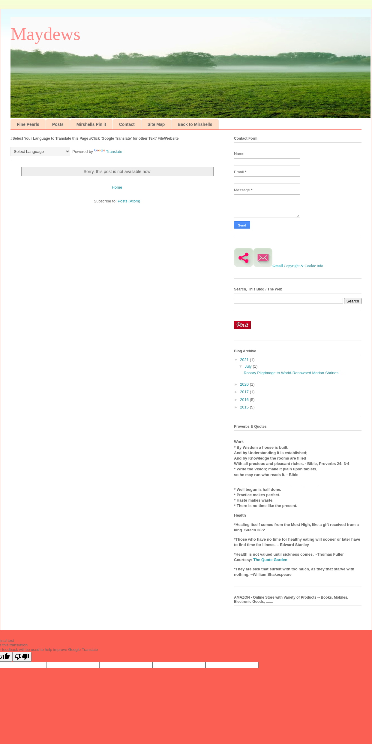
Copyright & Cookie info (303, 265)
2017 (245, 392)
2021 (245, 359)
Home (117, 187)
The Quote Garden (270, 559)
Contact (127, 124)
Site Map (156, 124)
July (249, 366)
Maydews (45, 34)
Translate (108, 151)
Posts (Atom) (129, 201)
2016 (245, 399)
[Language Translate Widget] (40, 151)
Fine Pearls (28, 124)
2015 (245, 407)
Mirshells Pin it (91, 124)
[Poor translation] (22, 657)
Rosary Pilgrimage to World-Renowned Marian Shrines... (292, 373)
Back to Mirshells (195, 124)
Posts (58, 124)
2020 (245, 384)
